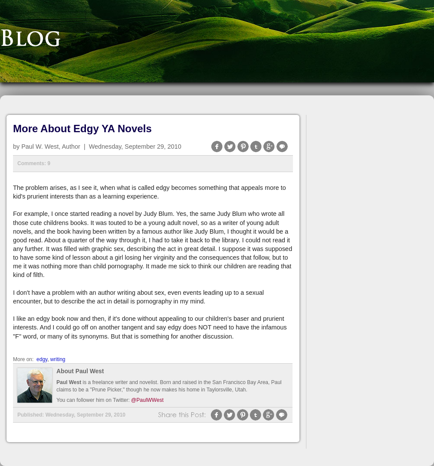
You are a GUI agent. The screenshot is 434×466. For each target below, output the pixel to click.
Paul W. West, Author (50, 146)
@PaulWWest (147, 400)
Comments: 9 (33, 163)
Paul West (68, 382)
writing (58, 359)
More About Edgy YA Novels (82, 128)
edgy (41, 359)
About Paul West (80, 371)
